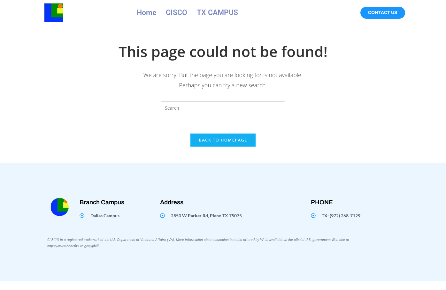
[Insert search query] (223, 107)
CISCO (176, 12)
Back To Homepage (223, 140)
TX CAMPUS (217, 12)
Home (146, 12)
